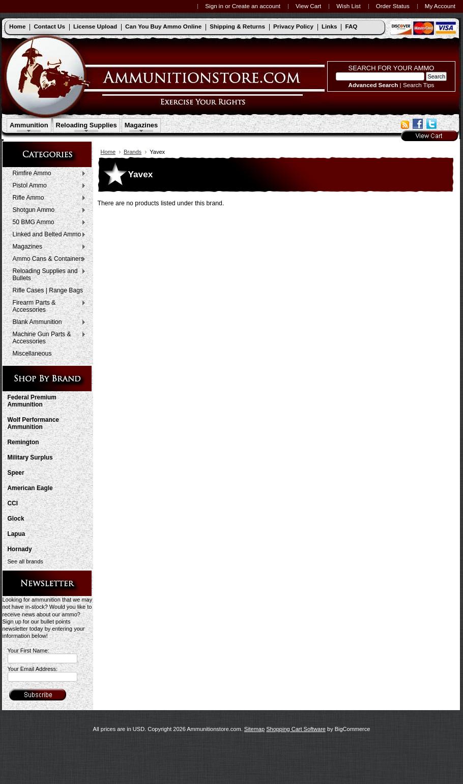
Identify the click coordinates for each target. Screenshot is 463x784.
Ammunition (29, 125)
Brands (132, 152)
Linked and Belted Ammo (47, 235)
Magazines (141, 125)
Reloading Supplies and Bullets (47, 274)
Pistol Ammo (47, 186)
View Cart (308, 6)
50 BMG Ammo (47, 223)
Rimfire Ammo (47, 174)
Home (108, 152)
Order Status (393, 6)
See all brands (25, 561)
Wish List (348, 6)
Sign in (214, 6)
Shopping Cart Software (296, 729)
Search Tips (419, 85)
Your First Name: (28, 650)
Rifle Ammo (47, 198)
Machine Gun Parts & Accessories (47, 338)
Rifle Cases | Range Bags (48, 290)
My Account (440, 6)
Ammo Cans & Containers (47, 259)
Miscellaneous (32, 353)
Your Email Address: (33, 669)
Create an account (256, 6)
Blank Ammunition (47, 322)
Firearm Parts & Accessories (47, 306)
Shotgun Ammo (47, 210)
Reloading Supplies (86, 125)
